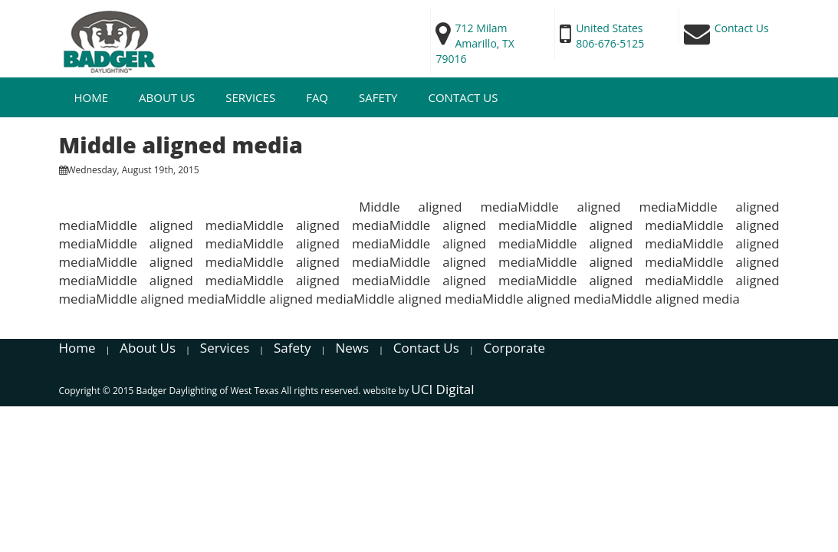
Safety (292, 347)
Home (91, 97)
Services (250, 97)
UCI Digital (442, 389)
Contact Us (463, 97)
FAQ (317, 97)
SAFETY (378, 97)
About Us (167, 97)
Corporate (515, 347)
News (352, 347)
